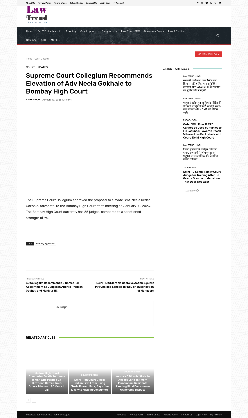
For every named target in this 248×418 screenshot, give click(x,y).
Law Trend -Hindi (192, 76)
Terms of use (153, 414)
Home (29, 58)
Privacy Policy (136, 414)
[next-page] (34, 400)
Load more (192, 190)
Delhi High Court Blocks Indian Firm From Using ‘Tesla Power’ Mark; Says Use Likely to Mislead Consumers (90, 384)
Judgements (190, 120)
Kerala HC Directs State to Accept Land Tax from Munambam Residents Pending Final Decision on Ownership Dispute (133, 383)
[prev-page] (28, 400)
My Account (216, 414)
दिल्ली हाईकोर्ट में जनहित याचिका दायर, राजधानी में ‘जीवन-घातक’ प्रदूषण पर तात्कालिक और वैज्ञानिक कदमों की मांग (200, 154)
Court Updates (42, 58)
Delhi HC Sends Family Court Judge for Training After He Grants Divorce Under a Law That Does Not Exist (202, 176)
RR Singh (34, 99)
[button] (217, 35)
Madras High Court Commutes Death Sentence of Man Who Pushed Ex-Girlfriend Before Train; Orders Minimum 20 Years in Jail (46, 381)
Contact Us (186, 414)
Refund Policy (171, 414)
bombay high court (45, 243)
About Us (121, 414)
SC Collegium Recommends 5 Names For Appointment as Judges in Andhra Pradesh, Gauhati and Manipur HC (54, 286)
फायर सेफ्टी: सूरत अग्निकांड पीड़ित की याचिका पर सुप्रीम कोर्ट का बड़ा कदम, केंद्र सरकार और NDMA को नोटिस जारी (202, 107)
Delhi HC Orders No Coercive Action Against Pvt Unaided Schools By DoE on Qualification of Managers (124, 286)
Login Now (201, 414)
